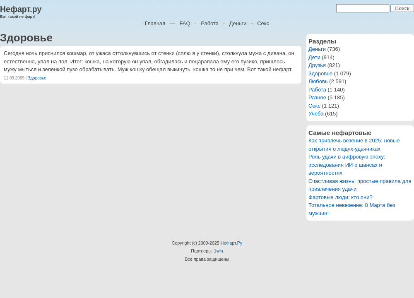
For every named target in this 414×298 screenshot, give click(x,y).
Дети (314, 57)
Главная (155, 23)
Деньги (238, 23)
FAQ (185, 23)
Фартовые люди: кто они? (340, 197)
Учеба (316, 114)
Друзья (317, 65)
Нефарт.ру (20, 9)
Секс (263, 23)
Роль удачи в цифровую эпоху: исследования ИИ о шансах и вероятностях (346, 165)
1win (218, 250)
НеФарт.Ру (231, 242)
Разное (317, 97)
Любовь (318, 81)
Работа (210, 23)
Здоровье (37, 78)
